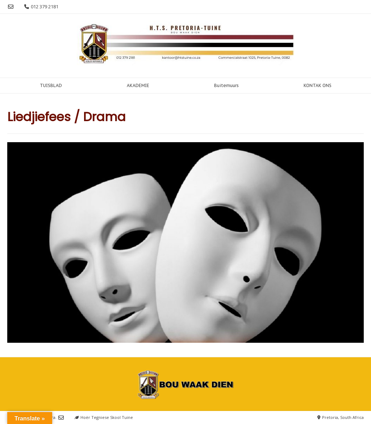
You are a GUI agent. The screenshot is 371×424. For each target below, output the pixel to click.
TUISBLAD (51, 85)
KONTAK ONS (318, 85)
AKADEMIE (138, 85)
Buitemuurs (226, 85)
